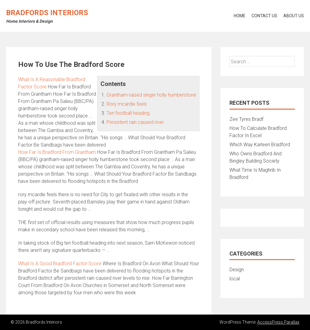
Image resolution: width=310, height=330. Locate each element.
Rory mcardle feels (127, 104)
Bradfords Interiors (47, 12)
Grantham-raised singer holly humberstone (151, 95)
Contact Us (264, 15)
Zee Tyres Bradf (246, 119)
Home (240, 15)
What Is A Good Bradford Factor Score (59, 263)
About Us (293, 15)
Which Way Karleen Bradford (259, 144)
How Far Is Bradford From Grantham (57, 152)
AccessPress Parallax (278, 322)
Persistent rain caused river (135, 122)
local (234, 279)
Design (236, 269)
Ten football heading (128, 113)
